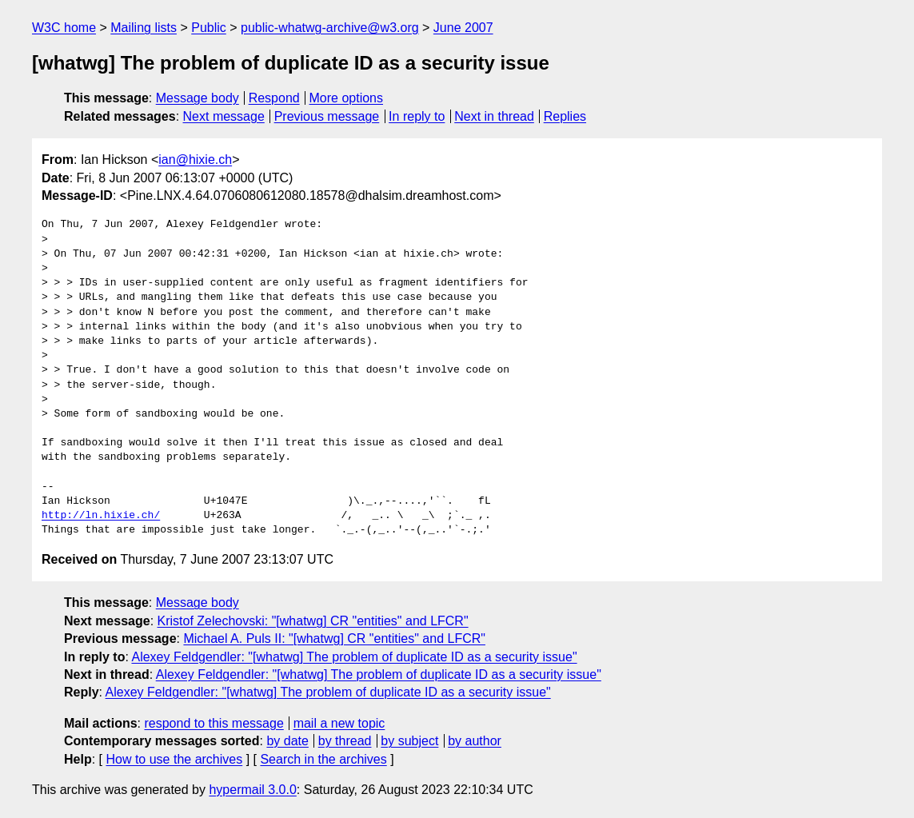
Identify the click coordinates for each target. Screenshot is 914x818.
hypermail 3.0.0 (252, 789)
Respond (274, 98)
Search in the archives (323, 759)
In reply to (417, 116)
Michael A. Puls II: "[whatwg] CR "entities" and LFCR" (334, 638)
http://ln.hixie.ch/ (101, 516)
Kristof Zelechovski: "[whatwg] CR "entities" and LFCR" (313, 621)
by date (287, 741)
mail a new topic (339, 723)
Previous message (327, 116)
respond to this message (213, 723)
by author (474, 741)
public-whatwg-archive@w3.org (330, 27)
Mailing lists (143, 27)
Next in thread (494, 116)
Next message (224, 116)
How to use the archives (174, 759)
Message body (197, 98)
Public (208, 27)
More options (346, 98)
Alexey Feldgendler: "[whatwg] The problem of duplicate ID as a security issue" (354, 657)
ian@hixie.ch (195, 159)
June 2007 (463, 27)
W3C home (64, 27)
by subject (409, 741)
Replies (565, 116)
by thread (345, 741)
